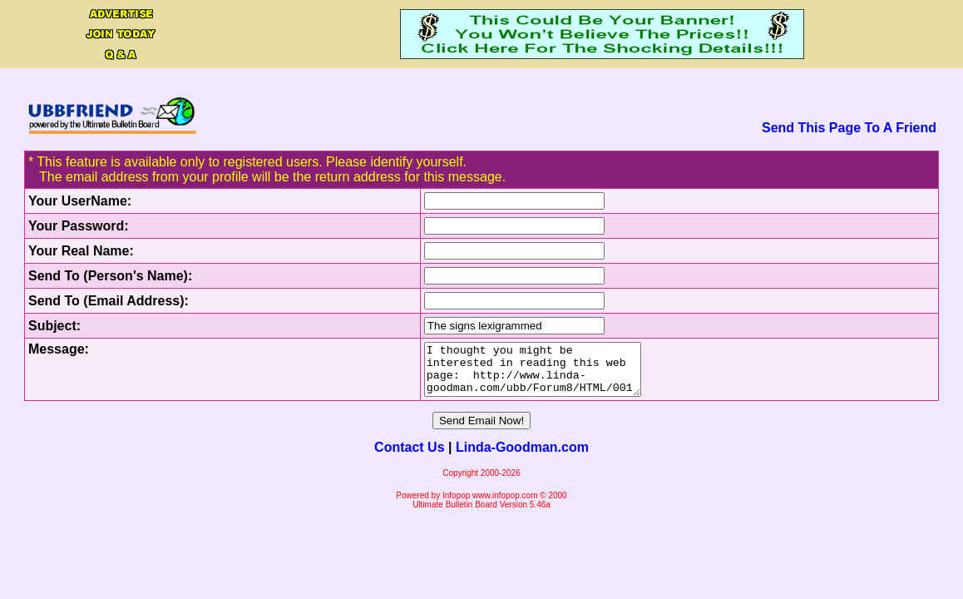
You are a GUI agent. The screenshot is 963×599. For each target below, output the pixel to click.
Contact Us (409, 457)
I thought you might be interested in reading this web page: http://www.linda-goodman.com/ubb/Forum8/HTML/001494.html (522, 374)
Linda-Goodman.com (522, 457)
